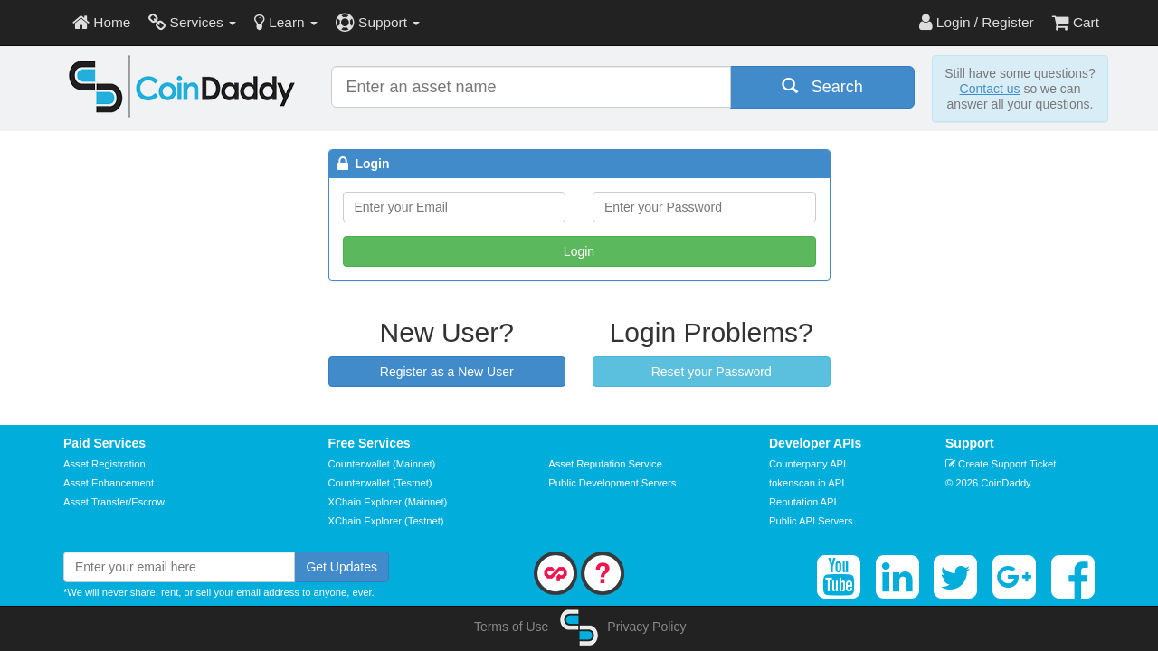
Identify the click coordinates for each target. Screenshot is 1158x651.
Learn (286, 22)
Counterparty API (807, 463)
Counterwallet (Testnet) (380, 482)
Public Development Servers (612, 482)
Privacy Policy (646, 626)
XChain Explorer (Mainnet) (388, 501)
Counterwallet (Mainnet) (382, 463)
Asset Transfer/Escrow (114, 501)
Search (822, 86)
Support (378, 22)
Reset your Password (711, 371)
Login (579, 251)
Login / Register (976, 22)
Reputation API (803, 501)
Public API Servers (811, 520)
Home (101, 22)
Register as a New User (447, 371)
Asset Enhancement (108, 482)
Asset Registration (104, 463)
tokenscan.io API (806, 482)
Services (192, 22)
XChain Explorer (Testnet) (386, 520)
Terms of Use (511, 626)
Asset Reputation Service (605, 463)
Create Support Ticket (1000, 463)
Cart (1075, 22)
